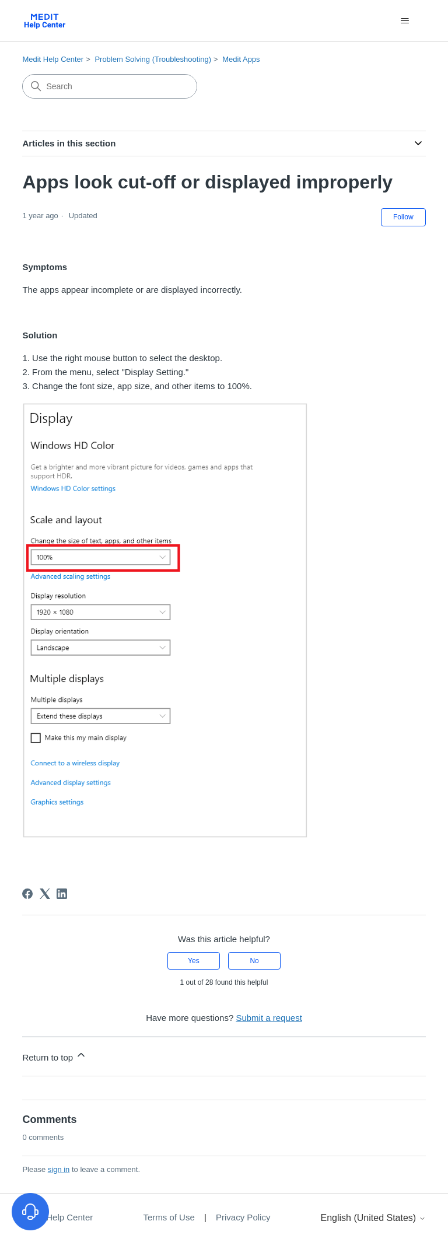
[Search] (110, 86)
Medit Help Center (52, 59)
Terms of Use (170, 1217)
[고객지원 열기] (30, 1211)
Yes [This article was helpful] (194, 961)
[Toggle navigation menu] (405, 21)
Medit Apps (241, 59)
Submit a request (269, 1018)
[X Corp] (45, 893)
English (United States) (373, 1218)
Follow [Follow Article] (403, 217)
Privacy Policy (243, 1217)
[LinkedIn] (62, 893)
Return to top (54, 1055)
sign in (59, 1169)
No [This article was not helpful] (254, 961)
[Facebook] (27, 893)
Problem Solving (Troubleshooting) (152, 59)
